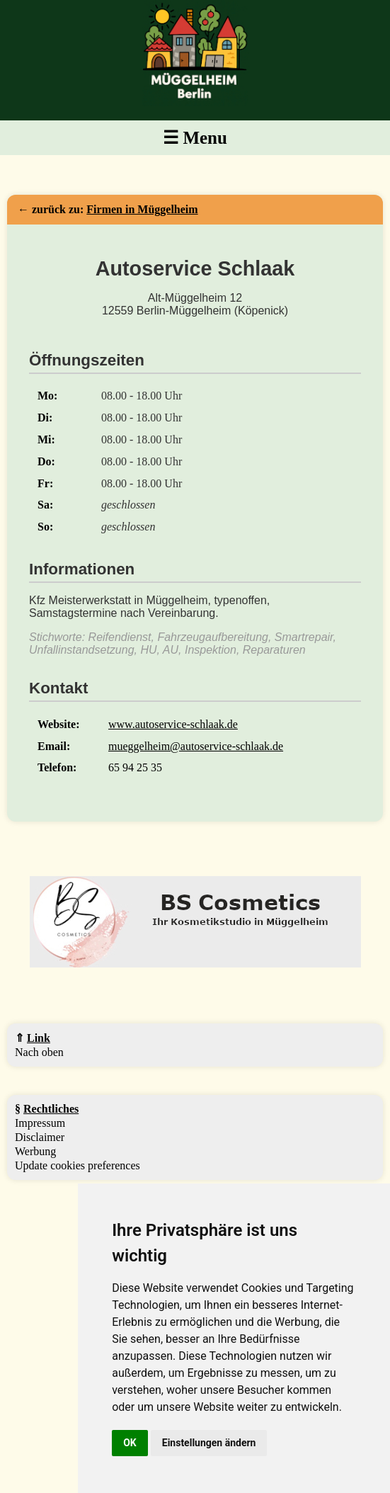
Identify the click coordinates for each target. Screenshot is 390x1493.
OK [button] (130, 1442)
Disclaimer (39, 1137)
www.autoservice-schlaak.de (173, 724)
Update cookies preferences (77, 1165)
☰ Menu (195, 137)
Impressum (40, 1123)
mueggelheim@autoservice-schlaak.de (195, 746)
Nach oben (39, 1052)
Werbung (35, 1151)
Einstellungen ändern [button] (209, 1442)
